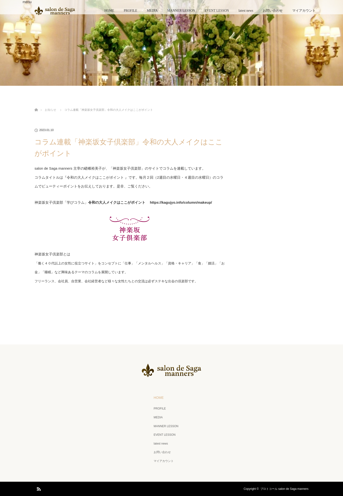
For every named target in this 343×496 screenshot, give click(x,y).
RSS (38, 488)
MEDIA (152, 10)
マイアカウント (304, 10)
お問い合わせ (273, 10)
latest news (245, 10)
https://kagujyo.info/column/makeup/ (181, 202)
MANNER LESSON (181, 10)
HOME (109, 10)
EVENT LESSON (217, 10)
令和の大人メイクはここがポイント (95, 177)
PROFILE (130, 10)
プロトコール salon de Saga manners (284, 489)
